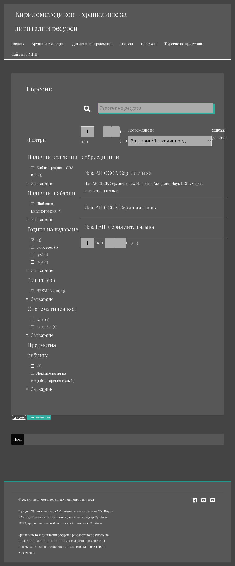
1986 (39, 254)
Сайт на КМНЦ (24, 54)
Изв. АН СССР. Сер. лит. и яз (117, 172)
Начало (17, 43)
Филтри (36, 139)
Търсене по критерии (183, 43)
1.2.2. (40, 319)
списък (218, 130)
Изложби (149, 43)
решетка (219, 137)
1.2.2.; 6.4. (44, 326)
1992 (39, 261)
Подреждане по (141, 130)
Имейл (20, 417)
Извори (126, 43)
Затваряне (42, 183)
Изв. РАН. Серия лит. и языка (119, 226)
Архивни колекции (48, 43)
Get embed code (40, 417)
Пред (17, 439)
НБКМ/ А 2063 (48, 290)
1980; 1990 (44, 247)
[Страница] (87, 131)
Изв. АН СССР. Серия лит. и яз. (120, 207)
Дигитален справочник (92, 43)
